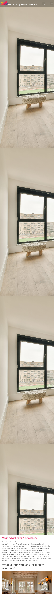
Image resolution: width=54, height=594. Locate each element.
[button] (51, 3)
